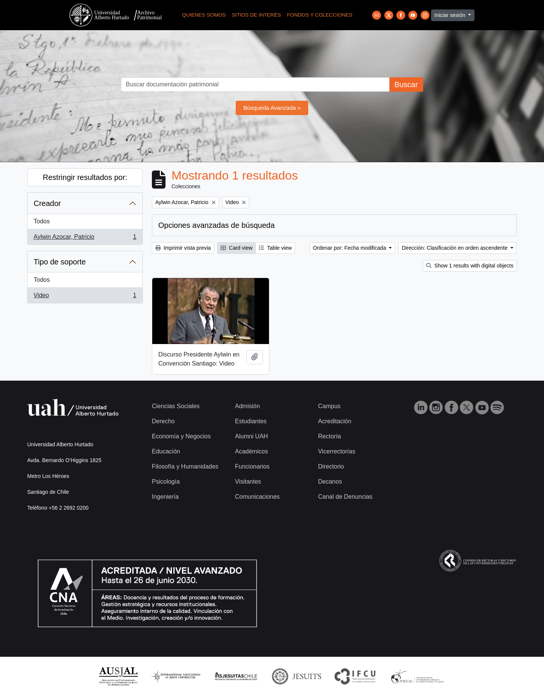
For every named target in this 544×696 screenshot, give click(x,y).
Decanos (330, 481)
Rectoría (329, 436)
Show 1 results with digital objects (469, 266)
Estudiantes (251, 421)
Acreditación (334, 421)
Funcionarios (252, 466)
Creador (47, 203)
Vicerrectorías (336, 451)
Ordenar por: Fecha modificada (350, 248)
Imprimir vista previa (183, 248)
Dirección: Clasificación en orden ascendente (455, 248)
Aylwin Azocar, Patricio (84, 238)
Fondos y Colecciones (319, 15)
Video (84, 297)
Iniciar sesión (450, 15)
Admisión (247, 406)
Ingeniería (165, 496)
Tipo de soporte (60, 262)
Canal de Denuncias (345, 496)
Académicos (251, 451)
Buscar (406, 84)
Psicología (166, 481)
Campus (329, 406)
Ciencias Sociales (175, 406)
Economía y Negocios (181, 436)
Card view (236, 248)
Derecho (163, 421)
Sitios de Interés (256, 15)
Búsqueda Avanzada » (272, 107)
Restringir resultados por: (85, 177)
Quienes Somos (204, 15)
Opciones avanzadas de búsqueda (216, 225)
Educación (166, 451)
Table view (275, 248)
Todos (42, 221)
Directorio (331, 466)
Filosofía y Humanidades (185, 466)
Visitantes (248, 481)
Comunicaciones (257, 496)
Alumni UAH (251, 436)
